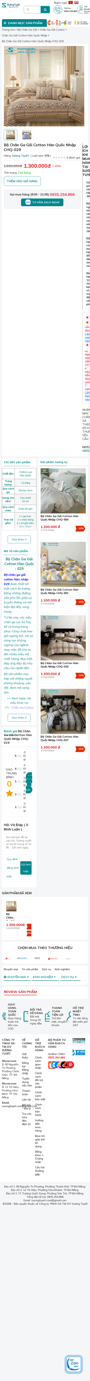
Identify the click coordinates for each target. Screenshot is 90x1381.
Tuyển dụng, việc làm (27, 1082)
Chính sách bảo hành (38, 1110)
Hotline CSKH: (56, 1055)
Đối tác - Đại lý (26, 1106)
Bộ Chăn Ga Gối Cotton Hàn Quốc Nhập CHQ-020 (60, 664)
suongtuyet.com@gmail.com (19, 1106)
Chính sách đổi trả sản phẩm (39, 1080)
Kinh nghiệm (62, 969)
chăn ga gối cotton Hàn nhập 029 (16, 579)
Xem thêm (19, 539)
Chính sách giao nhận (38, 1063)
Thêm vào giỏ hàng (22, 181)
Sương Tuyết (20, 155)
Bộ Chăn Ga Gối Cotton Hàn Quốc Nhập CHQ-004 (60, 517)
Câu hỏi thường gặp (39, 1171)
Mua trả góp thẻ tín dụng (40, 1141)
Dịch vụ (46, 969)
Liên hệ (26, 1099)
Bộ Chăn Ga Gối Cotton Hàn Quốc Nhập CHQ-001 (60, 591)
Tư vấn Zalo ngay (42, 202)
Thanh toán (26, 1092)
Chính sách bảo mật (40, 1096)
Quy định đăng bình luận (13, 867)
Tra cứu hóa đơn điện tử (26, 1119)
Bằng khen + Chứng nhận (39, 1157)
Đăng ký (86, 13)
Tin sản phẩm (30, 969)
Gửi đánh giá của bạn (29, 782)
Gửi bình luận (26, 868)
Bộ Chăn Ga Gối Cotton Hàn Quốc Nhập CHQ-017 (60, 738)
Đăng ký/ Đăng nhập (25, 1068)
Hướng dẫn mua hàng (39, 1125)
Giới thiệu (25, 1055)
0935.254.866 (62, 194)
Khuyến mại (11, 969)
